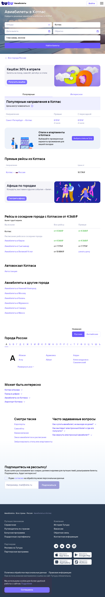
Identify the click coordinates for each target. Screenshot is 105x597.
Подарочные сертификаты (17, 536)
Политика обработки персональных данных (25, 572)
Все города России (15, 58)
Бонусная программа (14, 532)
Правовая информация (60, 572)
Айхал (49, 359)
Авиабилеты (9, 513)
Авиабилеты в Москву (15, 293)
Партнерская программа (16, 551)
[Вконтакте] (62, 545)
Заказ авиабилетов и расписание (30, 437)
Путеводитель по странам (17, 528)
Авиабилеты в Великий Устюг (19, 251)
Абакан (22, 355)
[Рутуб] (74, 545)
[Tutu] (7, 3)
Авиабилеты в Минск (15, 313)
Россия (30, 513)
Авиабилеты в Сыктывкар (17, 246)
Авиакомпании (21, 433)
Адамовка (51, 355)
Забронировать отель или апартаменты (33, 441)
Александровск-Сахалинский (81, 361)
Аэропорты (19, 424)
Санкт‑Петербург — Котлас (19, 120)
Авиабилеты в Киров (14, 240)
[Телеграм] (56, 545)
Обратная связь (61, 532)
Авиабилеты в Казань (15, 298)
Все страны (20, 513)
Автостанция (11, 271)
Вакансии (58, 528)
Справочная (10, 525)
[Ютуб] (68, 545)
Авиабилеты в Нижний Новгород (20, 288)
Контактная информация (66, 536)
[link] (17, 82)
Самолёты (19, 428)
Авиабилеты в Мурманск (17, 303)
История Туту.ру (61, 525)
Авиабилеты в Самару (15, 308)
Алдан (76, 355)
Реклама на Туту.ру (13, 547)
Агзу (21, 359)
